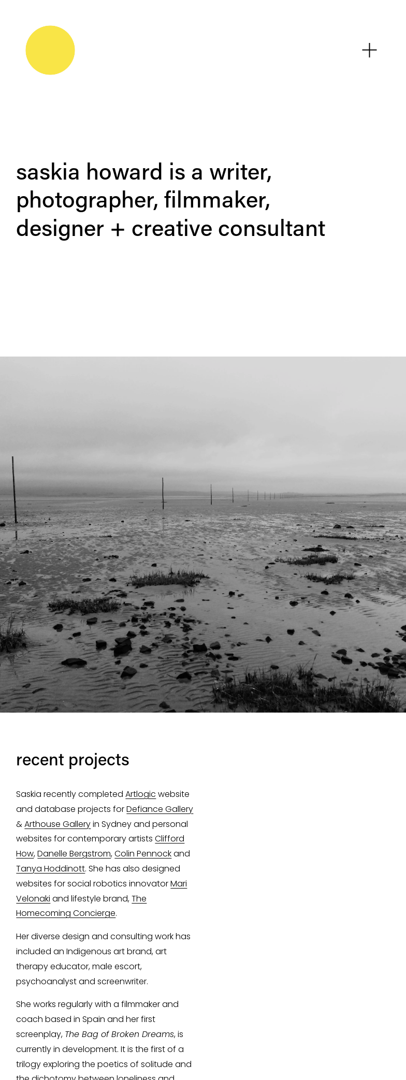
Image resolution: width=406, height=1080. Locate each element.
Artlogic (140, 794)
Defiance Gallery (159, 809)
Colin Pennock (142, 854)
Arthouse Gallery (57, 824)
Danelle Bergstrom (74, 854)
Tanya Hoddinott (50, 869)
